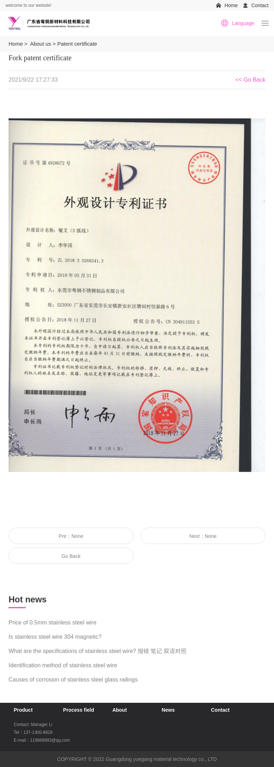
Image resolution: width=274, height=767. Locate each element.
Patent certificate (77, 44)
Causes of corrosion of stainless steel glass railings (73, 685)
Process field (78, 710)
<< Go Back (250, 80)
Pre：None (71, 537)
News (168, 710)
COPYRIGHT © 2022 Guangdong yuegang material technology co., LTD (137, 759)
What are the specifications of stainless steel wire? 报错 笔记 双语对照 (98, 657)
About (119, 710)
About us (40, 44)
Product (23, 710)
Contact (259, 5)
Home (231, 5)
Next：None (203, 537)
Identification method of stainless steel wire (63, 671)
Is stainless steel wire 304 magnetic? (55, 642)
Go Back (71, 557)
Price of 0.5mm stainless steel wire (52, 628)
